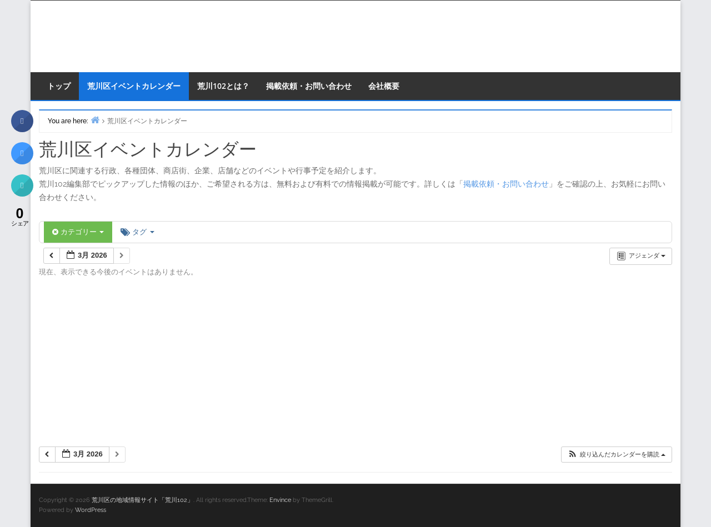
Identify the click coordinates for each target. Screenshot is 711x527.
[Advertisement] (355, 365)
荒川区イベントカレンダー (134, 86)
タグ (137, 232)
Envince (280, 500)
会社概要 (383, 86)
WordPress (90, 510)
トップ (59, 86)
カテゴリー (78, 232)
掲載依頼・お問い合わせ (309, 86)
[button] (616, 454)
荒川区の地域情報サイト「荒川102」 (142, 500)
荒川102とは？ (223, 86)
